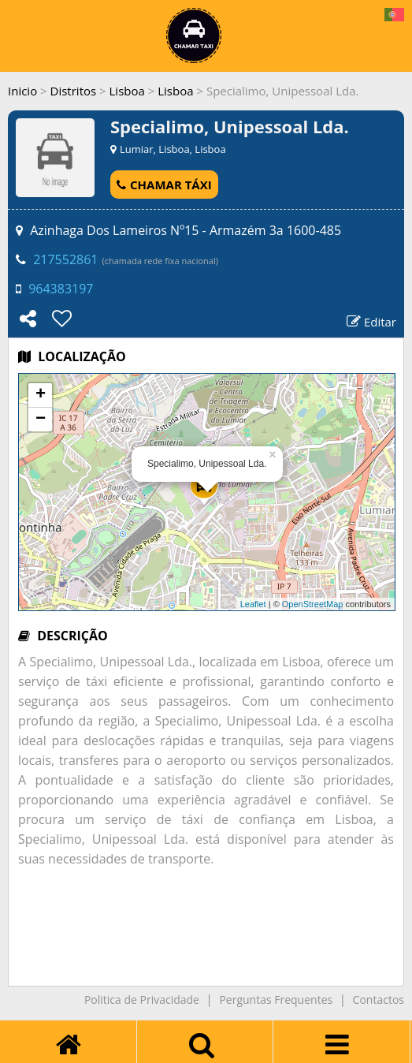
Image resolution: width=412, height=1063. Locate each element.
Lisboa (127, 91)
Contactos (378, 999)
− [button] (40, 419)
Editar (371, 322)
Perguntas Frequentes (275, 999)
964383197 (60, 288)
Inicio (22, 91)
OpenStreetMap (312, 604)
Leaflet (253, 604)
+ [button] (40, 395)
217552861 (65, 259)
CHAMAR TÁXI (164, 184)
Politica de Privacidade (141, 999)
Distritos (73, 91)
